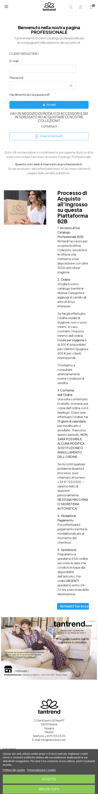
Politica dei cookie (14, 769)
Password (16, 78)
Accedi (49, 104)
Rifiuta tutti (49, 789)
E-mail (13, 61)
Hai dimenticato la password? (29, 95)
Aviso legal (9, 748)
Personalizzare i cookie (41, 769)
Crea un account (49, 136)
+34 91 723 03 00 (55, 736)
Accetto (49, 779)
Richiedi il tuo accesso (74, 606)
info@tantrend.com (53, 739)
